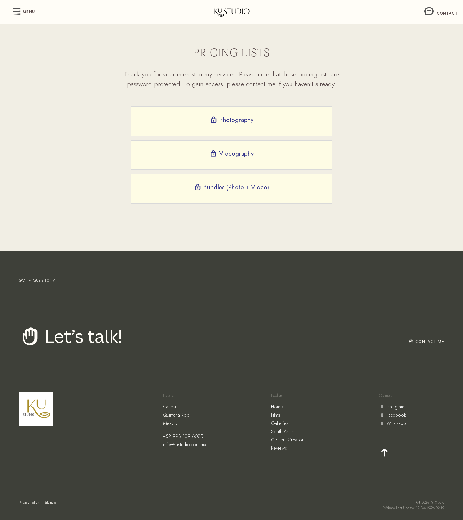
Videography (231, 153)
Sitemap (50, 502)
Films (275, 415)
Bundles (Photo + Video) (231, 187)
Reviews (279, 448)
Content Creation (287, 439)
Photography (231, 119)
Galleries (279, 423)
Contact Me (426, 341)
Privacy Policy (29, 502)
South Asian (282, 431)
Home (277, 406)
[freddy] (232, 12)
